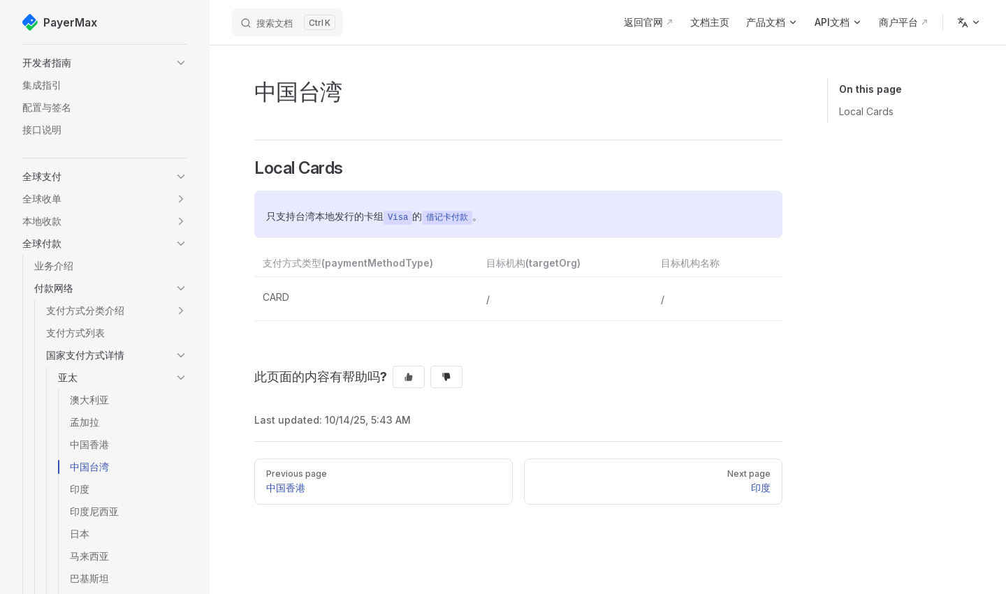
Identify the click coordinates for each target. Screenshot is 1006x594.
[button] (104, 63)
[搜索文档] (287, 22)
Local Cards (866, 111)
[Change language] (969, 22)
